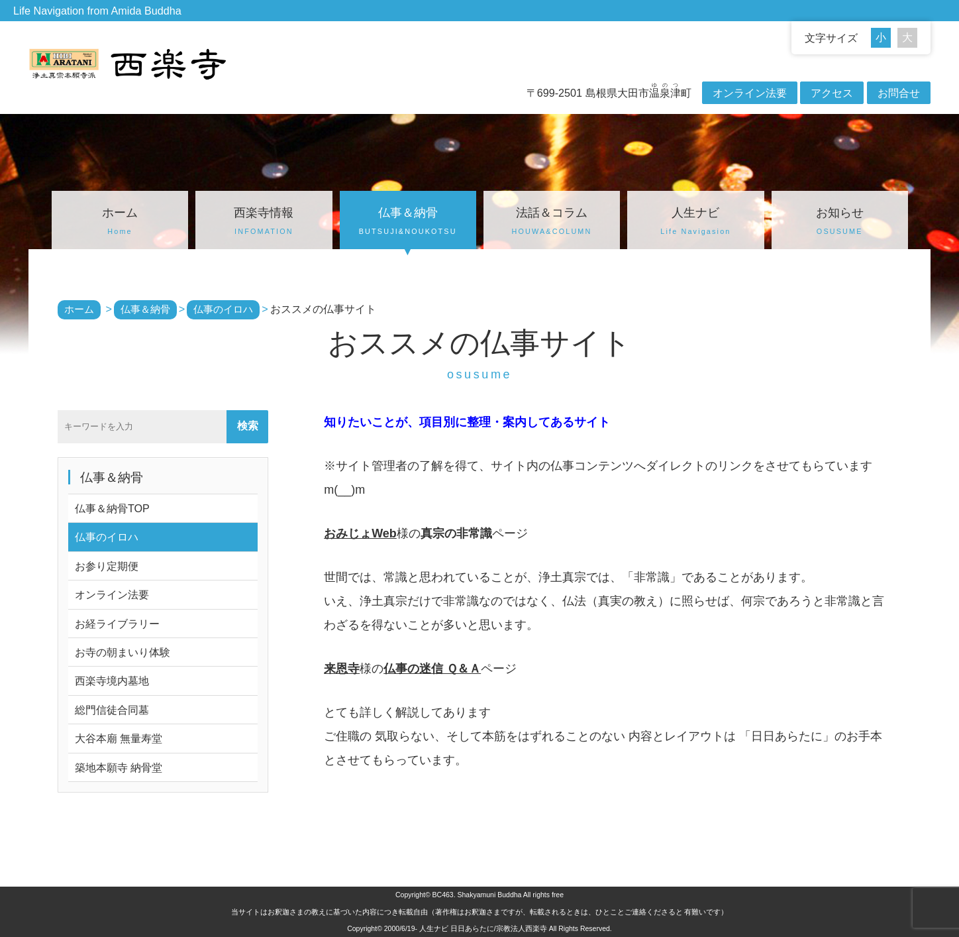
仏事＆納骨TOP (112, 508)
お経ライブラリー (117, 624)
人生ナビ (695, 222)
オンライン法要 (750, 93)
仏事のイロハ (106, 537)
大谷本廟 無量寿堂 (119, 738)
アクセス (832, 93)
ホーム (120, 222)
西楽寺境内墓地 (112, 681)
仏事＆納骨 (408, 222)
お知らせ (840, 222)
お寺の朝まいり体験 (122, 652)
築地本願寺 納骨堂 (119, 767)
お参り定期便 (106, 566)
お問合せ (899, 93)
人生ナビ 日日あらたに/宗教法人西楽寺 (483, 928)
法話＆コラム (551, 222)
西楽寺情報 (263, 222)
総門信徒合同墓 (112, 710)
